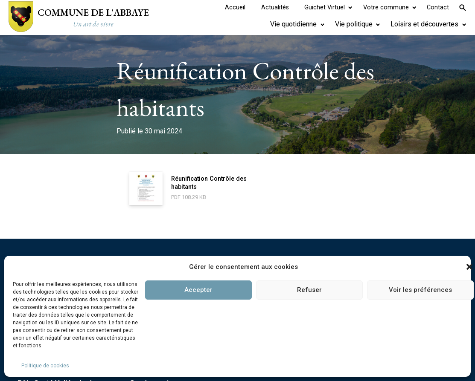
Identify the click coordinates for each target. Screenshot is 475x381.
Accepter (198, 290)
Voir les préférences (420, 290)
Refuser (309, 290)
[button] (469, 267)
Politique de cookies (45, 366)
